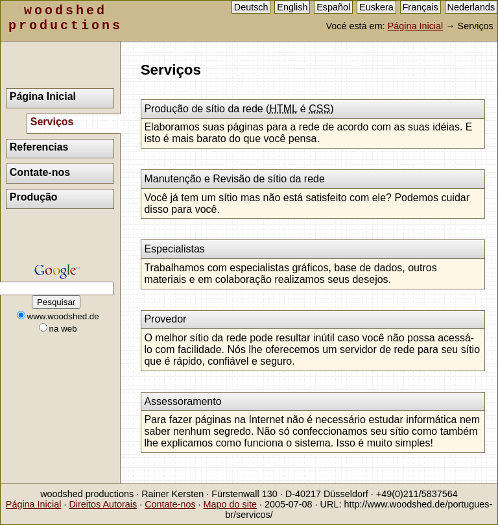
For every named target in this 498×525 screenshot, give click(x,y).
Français (420, 7)
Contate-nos (40, 172)
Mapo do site (230, 504)
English (292, 7)
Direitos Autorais (103, 504)
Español (333, 7)
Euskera (376, 7)
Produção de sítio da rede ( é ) (238, 108)
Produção (34, 196)
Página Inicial (416, 26)
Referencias (39, 147)
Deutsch (251, 7)
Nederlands (471, 7)
